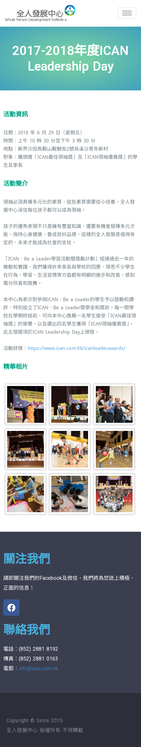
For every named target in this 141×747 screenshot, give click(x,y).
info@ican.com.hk (38, 668)
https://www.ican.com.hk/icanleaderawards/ (76, 348)
